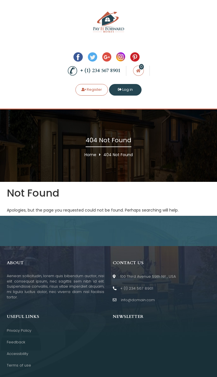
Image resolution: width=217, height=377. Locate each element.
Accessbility (17, 353)
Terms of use (19, 365)
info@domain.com (134, 300)
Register (91, 89)
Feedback (16, 342)
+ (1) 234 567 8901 (94, 71)
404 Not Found (118, 155)
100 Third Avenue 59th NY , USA (144, 276)
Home (90, 155)
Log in (125, 89)
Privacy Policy (19, 330)
